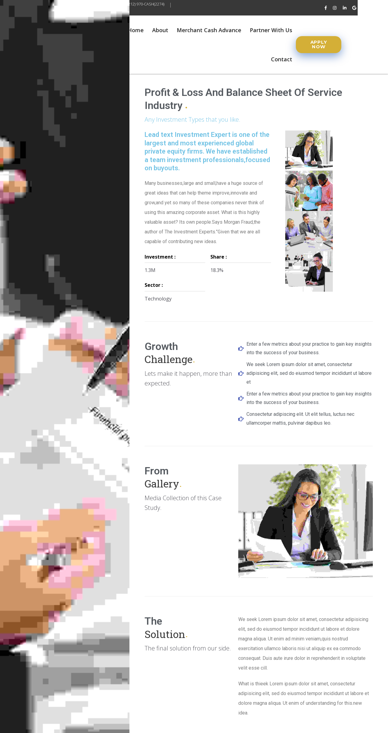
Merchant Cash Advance (209, 30)
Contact (281, 59)
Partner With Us (271, 30)
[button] (318, 45)
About (160, 30)
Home (136, 30)
